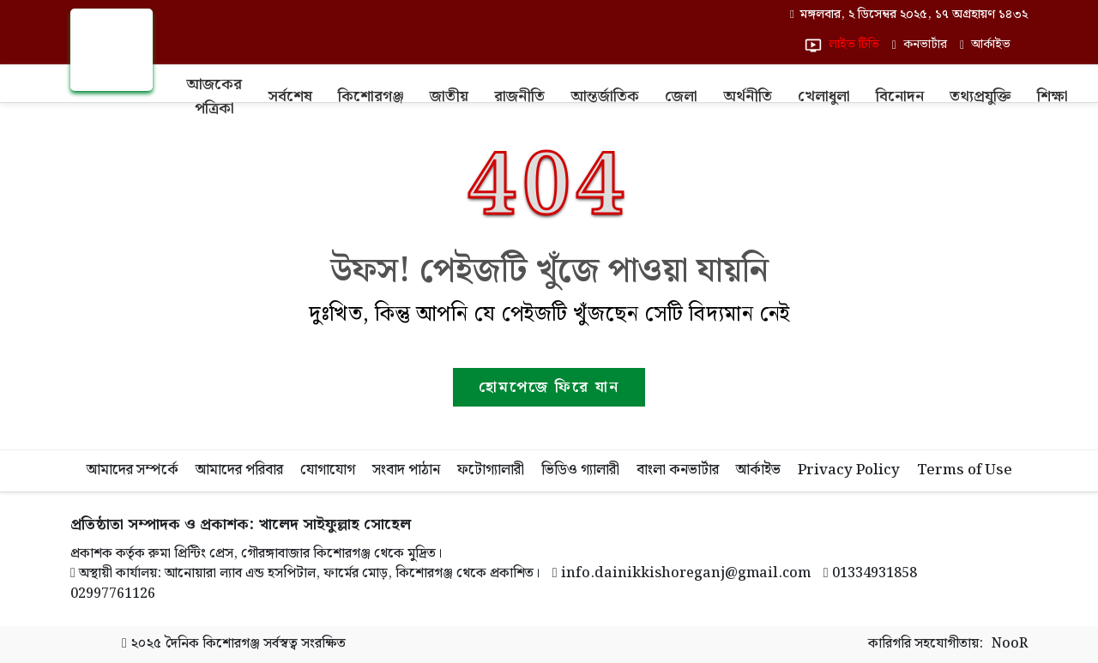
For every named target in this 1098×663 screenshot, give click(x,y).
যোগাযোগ (327, 470)
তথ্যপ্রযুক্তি (980, 96)
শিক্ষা (1052, 96)
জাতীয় (449, 96)
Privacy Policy (849, 470)
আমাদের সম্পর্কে (132, 470)
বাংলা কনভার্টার (677, 470)
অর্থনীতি (747, 96)
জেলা (681, 96)
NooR (1010, 644)
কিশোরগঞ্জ (371, 96)
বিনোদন (900, 96)
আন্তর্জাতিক (604, 96)
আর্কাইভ (758, 470)
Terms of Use (964, 470)
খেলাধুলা (824, 96)
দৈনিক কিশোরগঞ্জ (212, 643)
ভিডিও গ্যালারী (580, 470)
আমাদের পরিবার (239, 470)
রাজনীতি (519, 96)
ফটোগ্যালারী (490, 470)
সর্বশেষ (290, 96)
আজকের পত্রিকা (214, 96)
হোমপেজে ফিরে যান (549, 387)
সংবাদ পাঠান (406, 470)
